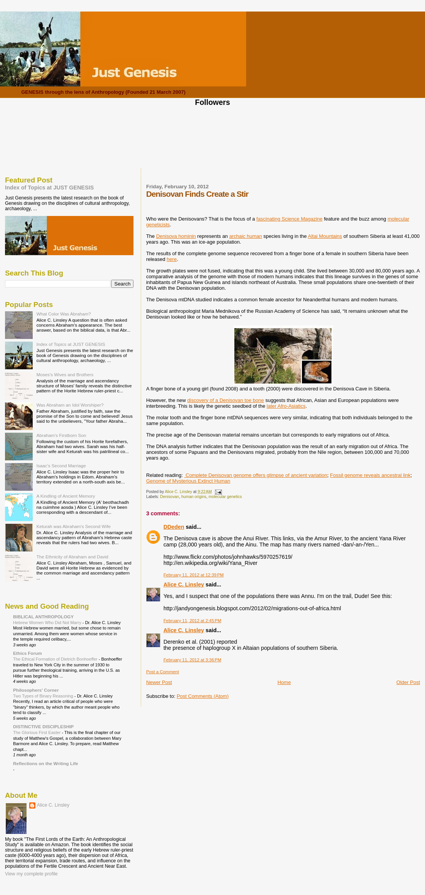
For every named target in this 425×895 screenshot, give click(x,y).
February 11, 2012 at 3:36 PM (192, 660)
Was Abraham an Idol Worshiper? (70, 404)
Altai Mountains (325, 236)
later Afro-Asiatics (286, 406)
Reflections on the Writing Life (45, 763)
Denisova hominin (176, 236)
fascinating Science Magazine (290, 219)
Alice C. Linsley (183, 584)
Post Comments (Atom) (202, 696)
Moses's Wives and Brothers (65, 374)
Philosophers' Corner (36, 689)
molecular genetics (225, 497)
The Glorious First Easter (37, 732)
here (172, 259)
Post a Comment (162, 671)
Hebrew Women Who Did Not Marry (47, 622)
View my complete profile (31, 874)
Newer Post (159, 682)
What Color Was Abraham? (64, 313)
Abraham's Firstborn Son (61, 435)
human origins (193, 497)
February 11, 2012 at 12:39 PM (193, 575)
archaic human (245, 236)
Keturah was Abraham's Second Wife (74, 526)
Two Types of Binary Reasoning (43, 696)
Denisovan (169, 497)
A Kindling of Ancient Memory (66, 495)
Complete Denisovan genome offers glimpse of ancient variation (255, 475)
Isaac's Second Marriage (61, 465)
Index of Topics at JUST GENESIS (49, 187)
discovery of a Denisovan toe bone (225, 400)
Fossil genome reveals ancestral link (370, 475)
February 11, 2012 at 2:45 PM (192, 620)
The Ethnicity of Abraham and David (72, 556)
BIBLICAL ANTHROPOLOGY (43, 616)
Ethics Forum (27, 653)
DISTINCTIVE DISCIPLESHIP (43, 726)
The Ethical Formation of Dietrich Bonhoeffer (55, 659)
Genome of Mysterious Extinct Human (188, 481)
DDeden (173, 527)
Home (284, 682)
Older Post (408, 682)
